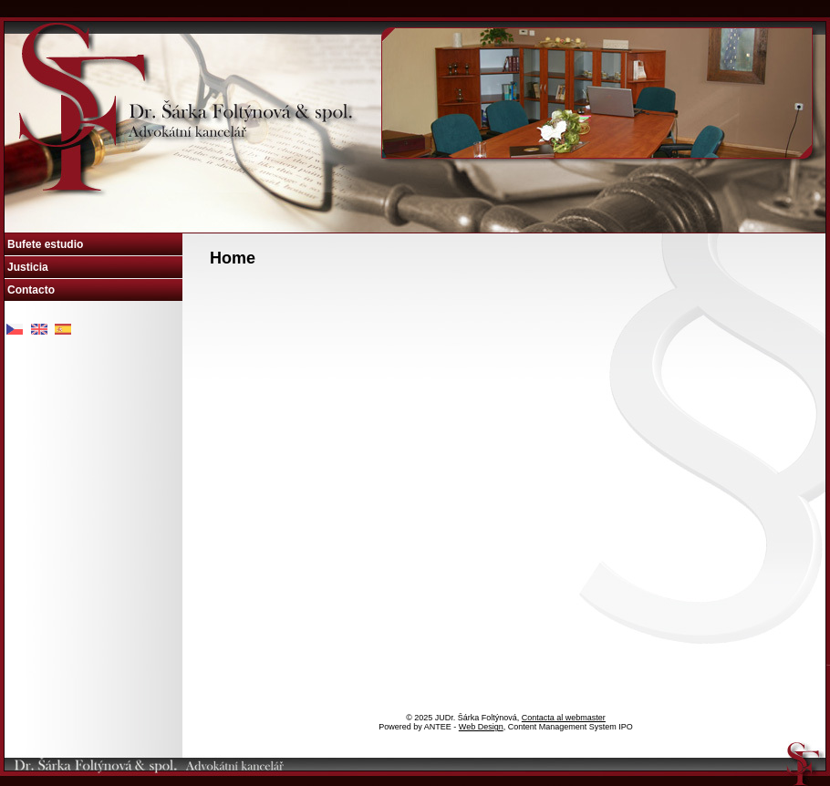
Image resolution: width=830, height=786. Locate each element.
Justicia (27, 267)
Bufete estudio (45, 244)
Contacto (31, 290)
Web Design (481, 726)
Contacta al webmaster (564, 717)
